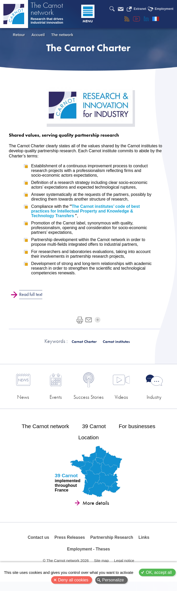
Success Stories (88, 400)
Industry (147, 398)
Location (88, 444)
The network (62, 35)
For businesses (137, 433)
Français (155, 19)
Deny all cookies (73, 580)
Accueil (38, 35)
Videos (118, 398)
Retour (19, 35)
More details (96, 509)
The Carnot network (47, 9)
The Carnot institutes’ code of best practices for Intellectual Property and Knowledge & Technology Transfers (85, 211)
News (30, 398)
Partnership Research (111, 544)
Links (143, 544)
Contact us (38, 544)
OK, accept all (159, 572)
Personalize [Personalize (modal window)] (113, 580)
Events (59, 398)
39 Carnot (94, 433)
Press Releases (70, 544)
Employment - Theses (88, 557)
